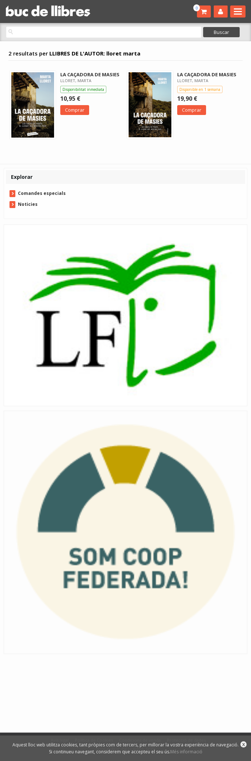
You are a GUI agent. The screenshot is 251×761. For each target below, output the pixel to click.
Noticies (28, 204)
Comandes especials (42, 193)
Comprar (74, 110)
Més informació (186, 752)
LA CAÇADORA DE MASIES (89, 74)
